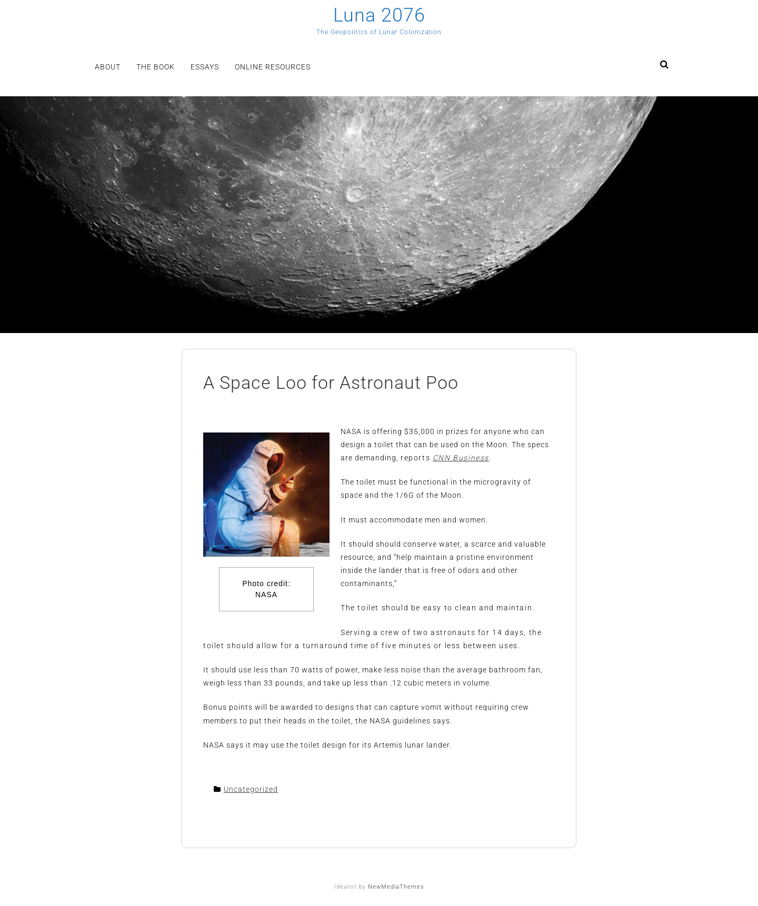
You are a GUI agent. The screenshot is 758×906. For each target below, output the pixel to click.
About (108, 67)
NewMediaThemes (396, 886)
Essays (205, 67)
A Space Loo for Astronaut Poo (330, 382)
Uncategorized (251, 789)
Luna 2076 (379, 15)
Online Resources (273, 67)
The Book (155, 67)
